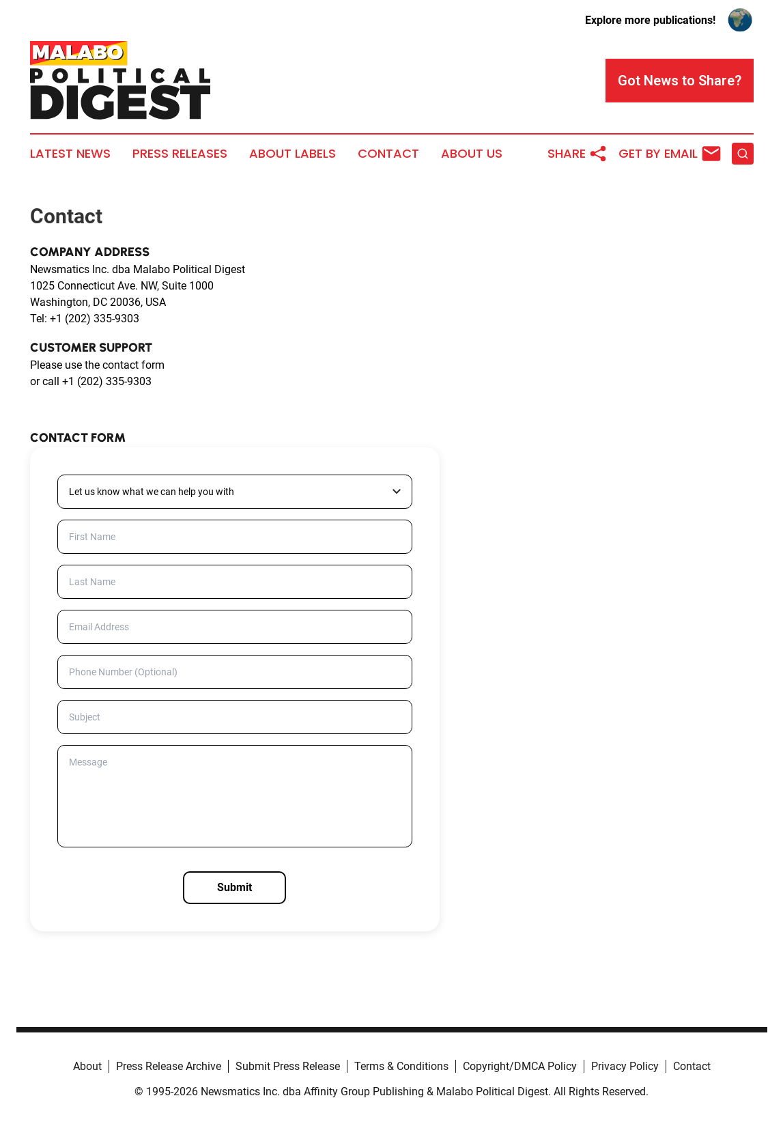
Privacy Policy (625, 1066)
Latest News (70, 153)
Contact (388, 153)
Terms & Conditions (401, 1066)
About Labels (292, 153)
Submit (234, 887)
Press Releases (179, 153)
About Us (471, 153)
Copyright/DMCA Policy (520, 1066)
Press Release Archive (168, 1066)
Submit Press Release (288, 1066)
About (87, 1066)
